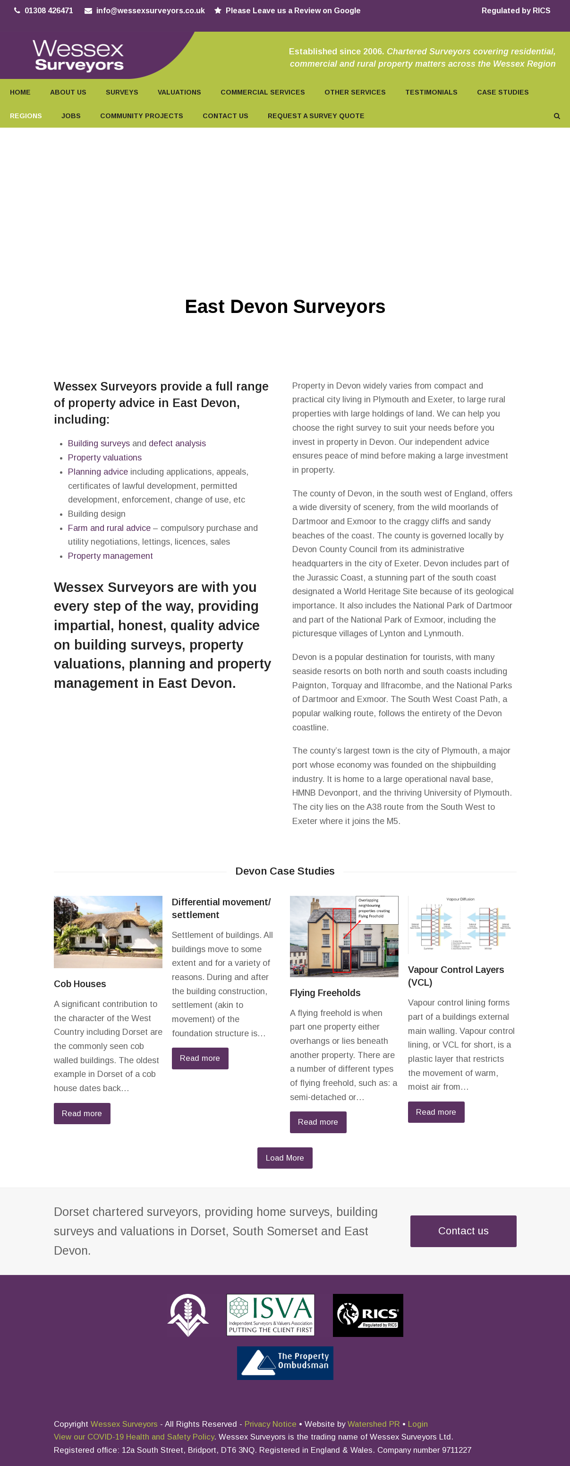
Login (418, 1424)
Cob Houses (80, 984)
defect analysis (177, 443)
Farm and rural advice (109, 528)
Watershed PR (374, 1424)
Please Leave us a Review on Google (293, 11)
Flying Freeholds (325, 993)
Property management (110, 556)
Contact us (463, 1231)
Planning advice (98, 472)
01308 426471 (49, 11)
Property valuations (105, 457)
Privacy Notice (271, 1424)
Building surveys (99, 443)
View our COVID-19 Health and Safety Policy (134, 1436)
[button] (557, 115)
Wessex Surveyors (124, 1424)
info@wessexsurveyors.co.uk (150, 11)
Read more (82, 1113)
